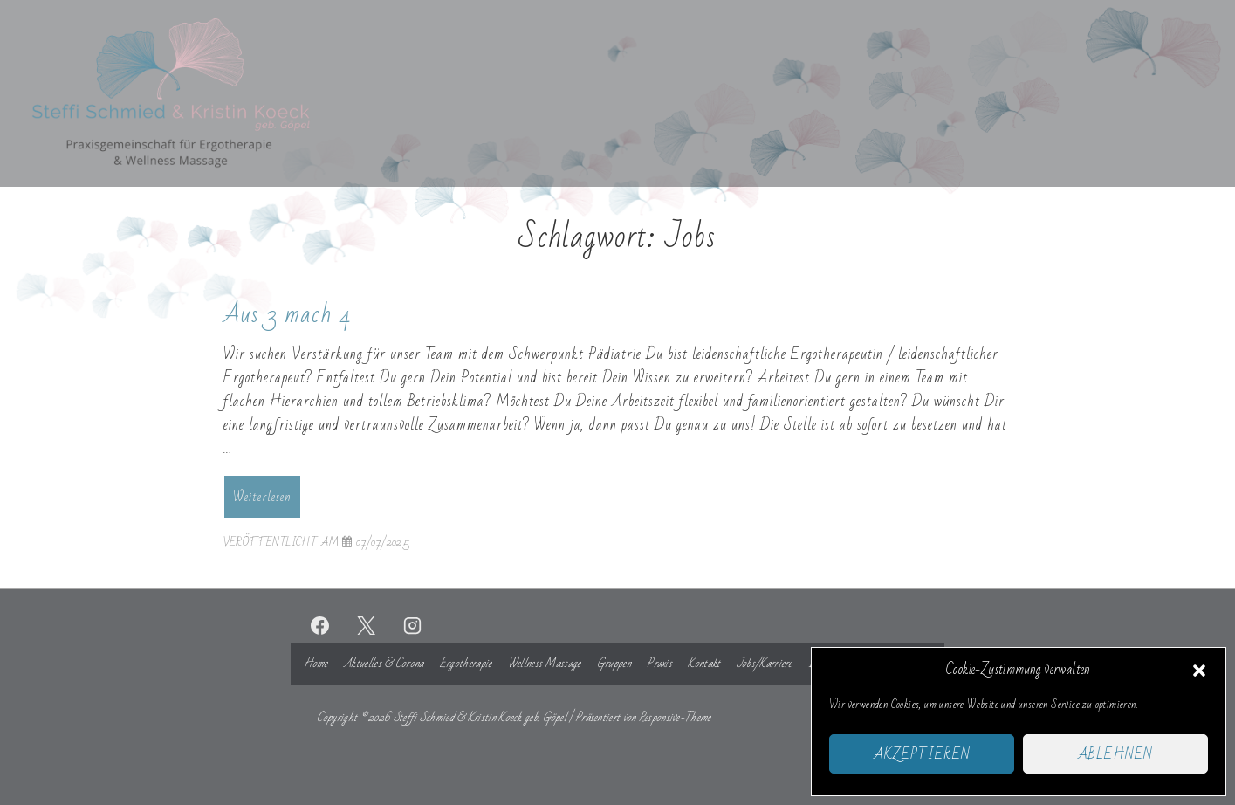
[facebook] (320, 625)
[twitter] (365, 625)
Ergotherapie (466, 663)
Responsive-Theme (675, 717)
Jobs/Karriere (764, 663)
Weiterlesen (262, 499)
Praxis (659, 663)
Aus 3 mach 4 (287, 314)
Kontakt (704, 663)
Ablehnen (1115, 754)
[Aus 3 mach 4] (382, 542)
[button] (1199, 670)
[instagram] (412, 625)
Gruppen (614, 663)
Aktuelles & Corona (383, 663)
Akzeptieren (922, 754)
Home (316, 663)
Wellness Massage (544, 663)
